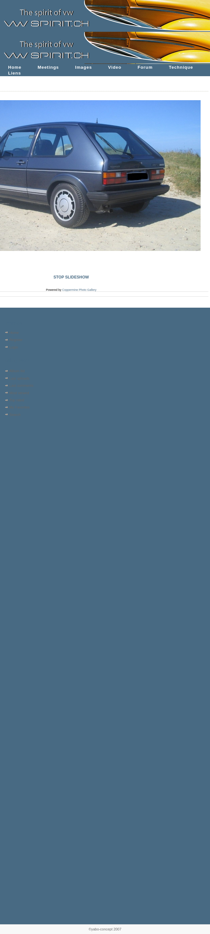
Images (83, 67)
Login (13, 347)
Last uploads (19, 378)
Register (16, 340)
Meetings (48, 67)
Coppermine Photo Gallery (79, 289)
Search (15, 415)
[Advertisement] (22, 459)
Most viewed (19, 393)
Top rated (16, 400)
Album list (17, 371)
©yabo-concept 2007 (105, 929)
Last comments (21, 385)
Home (14, 67)
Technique (181, 67)
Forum (145, 67)
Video (114, 67)
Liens (14, 73)
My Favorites (19, 407)
